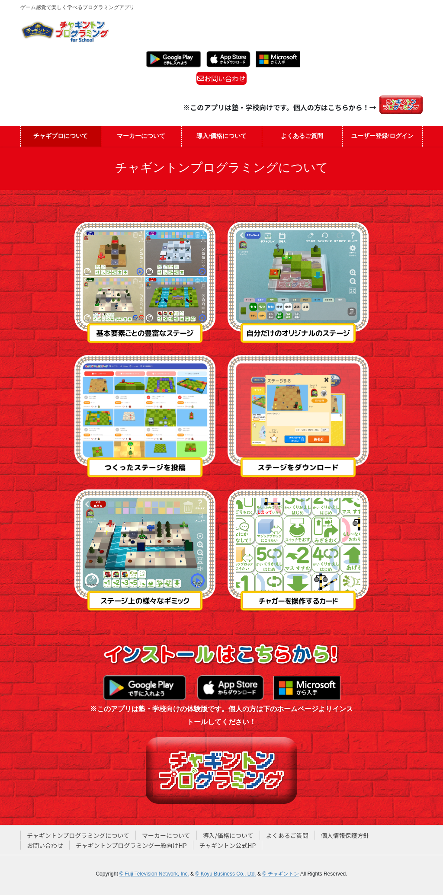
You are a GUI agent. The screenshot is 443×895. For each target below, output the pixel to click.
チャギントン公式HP (227, 845)
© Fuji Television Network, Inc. (154, 874)
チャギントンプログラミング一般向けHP (131, 845)
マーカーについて (166, 835)
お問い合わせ (221, 78)
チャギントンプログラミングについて (78, 835)
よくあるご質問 (287, 835)
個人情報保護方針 (345, 835)
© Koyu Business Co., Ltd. (225, 874)
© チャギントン (280, 874)
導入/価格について (228, 835)
